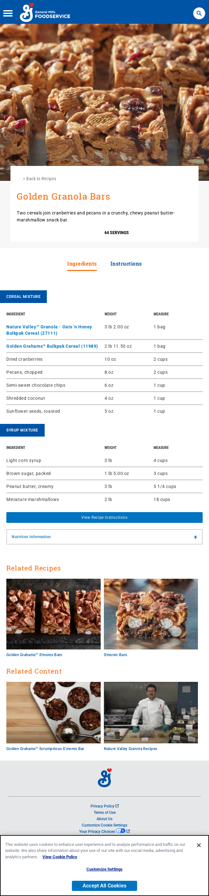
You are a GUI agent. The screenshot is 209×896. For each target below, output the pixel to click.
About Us (104, 819)
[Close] (199, 846)
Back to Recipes (41, 178)
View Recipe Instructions (104, 517)
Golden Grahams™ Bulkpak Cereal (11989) (52, 346)
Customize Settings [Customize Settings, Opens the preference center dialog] (104, 870)
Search (199, 9)
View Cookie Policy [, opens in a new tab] (59, 857)
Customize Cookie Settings (104, 825)
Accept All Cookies (104, 886)
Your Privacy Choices (104, 831)
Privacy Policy (105, 806)
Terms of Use (105, 812)
